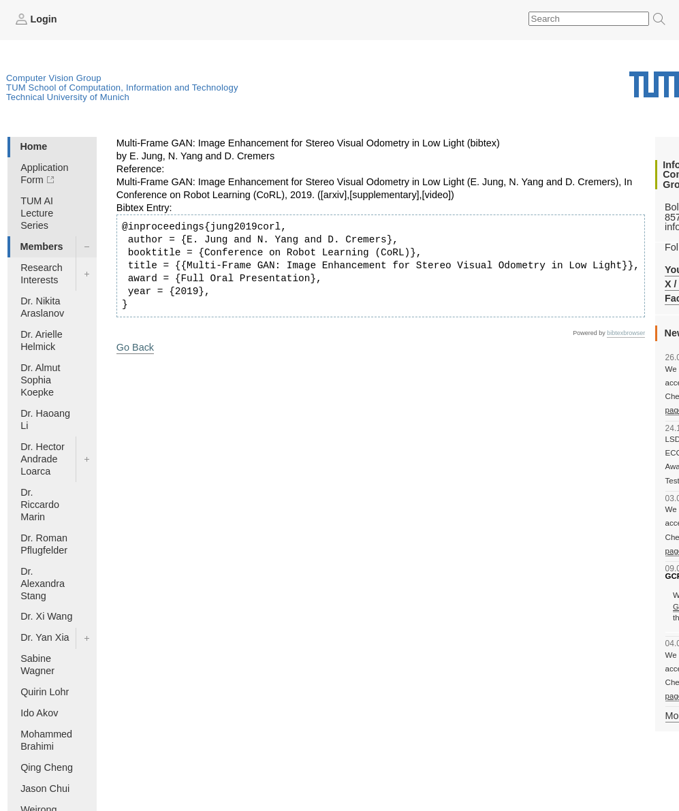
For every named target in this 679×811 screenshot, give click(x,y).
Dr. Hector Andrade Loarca (42, 459)
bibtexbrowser (626, 333)
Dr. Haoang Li (45, 419)
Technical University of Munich (67, 97)
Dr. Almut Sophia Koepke (40, 380)
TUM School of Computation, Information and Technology (122, 87)
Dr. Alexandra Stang (42, 583)
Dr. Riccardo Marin (39, 504)
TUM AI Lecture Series (36, 213)
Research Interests (41, 273)
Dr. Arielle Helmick (41, 340)
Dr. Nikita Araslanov (42, 307)
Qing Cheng (46, 767)
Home (33, 146)
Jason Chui (44, 788)
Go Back (135, 347)
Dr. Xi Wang (46, 616)
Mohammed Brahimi (46, 740)
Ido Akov (39, 712)
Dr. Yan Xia (44, 637)
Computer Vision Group (53, 78)
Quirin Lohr (44, 691)
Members (41, 246)
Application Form (44, 173)
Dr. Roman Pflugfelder (43, 544)
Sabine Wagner (37, 664)
